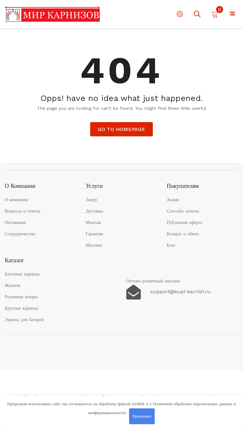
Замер (91, 199)
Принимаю (141, 416)
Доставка (94, 211)
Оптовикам (15, 222)
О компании (16, 199)
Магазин (94, 245)
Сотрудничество (20, 233)
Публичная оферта (184, 222)
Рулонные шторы (21, 296)
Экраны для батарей (24, 319)
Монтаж (93, 222)
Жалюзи (12, 285)
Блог (171, 245)
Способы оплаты (183, 211)
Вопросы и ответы (22, 211)
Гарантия (94, 233)
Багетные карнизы (22, 273)
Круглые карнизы (21, 308)
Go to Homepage (121, 129)
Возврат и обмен (183, 233)
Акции (173, 199)
